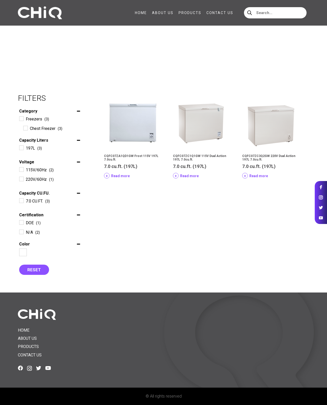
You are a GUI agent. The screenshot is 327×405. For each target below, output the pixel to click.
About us (27, 338)
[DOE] (21, 222)
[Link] (40, 12)
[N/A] (21, 232)
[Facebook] (20, 368)
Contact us (30, 355)
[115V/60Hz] (21, 169)
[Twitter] (38, 368)
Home (23, 58)
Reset (34, 269)
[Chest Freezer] (25, 128)
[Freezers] (21, 118)
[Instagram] (29, 368)
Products (28, 346)
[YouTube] (48, 368)
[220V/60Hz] (21, 179)
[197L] (21, 147)
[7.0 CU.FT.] (21, 200)
